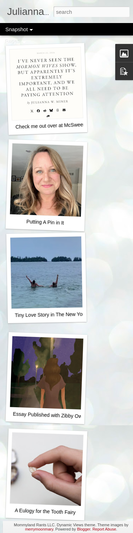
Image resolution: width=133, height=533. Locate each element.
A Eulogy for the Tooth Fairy (45, 511)
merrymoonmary (39, 529)
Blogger (83, 529)
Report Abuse (104, 529)
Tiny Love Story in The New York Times (58, 314)
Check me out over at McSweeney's (54, 125)
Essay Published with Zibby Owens (51, 415)
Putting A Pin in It (45, 222)
